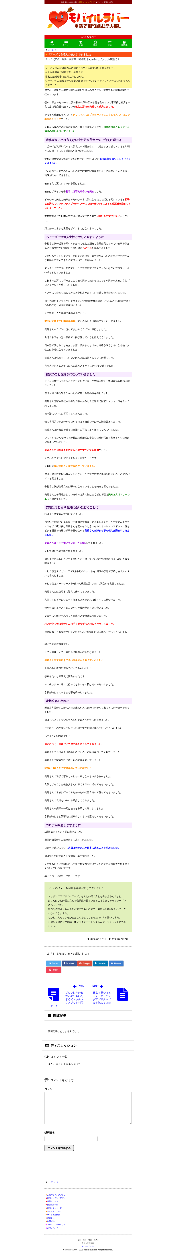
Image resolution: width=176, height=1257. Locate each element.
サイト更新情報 (53, 1215)
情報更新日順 (52, 1205)
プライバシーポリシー (56, 1225)
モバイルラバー (88, 1246)
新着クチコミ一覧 (54, 1208)
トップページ (52, 1182)
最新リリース (52, 1201)
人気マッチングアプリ (56, 1195)
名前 (88, 1133)
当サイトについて (54, 1211)
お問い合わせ (52, 1228)
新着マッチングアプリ (56, 1198)
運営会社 (50, 1218)
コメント (49, 1089)
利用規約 (50, 1221)
